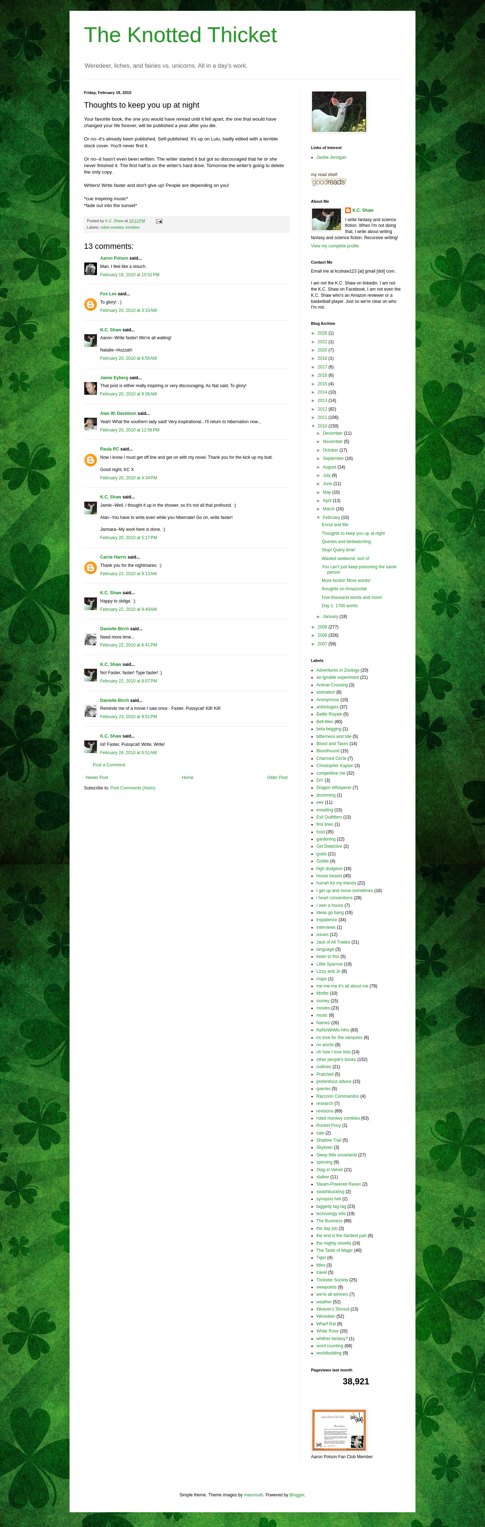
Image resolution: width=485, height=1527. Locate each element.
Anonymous (327, 699)
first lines (324, 824)
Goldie (322, 861)
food (320, 831)
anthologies (327, 706)
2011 (323, 417)
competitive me (331, 773)
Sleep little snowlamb (336, 1154)
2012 (323, 409)
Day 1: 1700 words (340, 605)
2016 (323, 375)
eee (320, 802)
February (332, 517)
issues (322, 934)
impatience (326, 919)
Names (323, 1022)
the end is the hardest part (341, 1235)
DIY (320, 780)
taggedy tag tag (331, 1206)
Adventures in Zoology (337, 670)
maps (321, 978)
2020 (323, 350)
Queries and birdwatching (346, 541)
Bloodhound (327, 750)
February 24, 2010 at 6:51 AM (128, 752)
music (322, 1015)
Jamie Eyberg (114, 377)
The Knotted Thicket (180, 35)
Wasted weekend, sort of (345, 558)
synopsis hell (328, 1198)
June (328, 483)
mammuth (253, 1494)
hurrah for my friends (336, 883)
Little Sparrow (329, 964)
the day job (327, 1228)
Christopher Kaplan (334, 765)
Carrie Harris (113, 557)
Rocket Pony (328, 1125)
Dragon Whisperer (333, 787)
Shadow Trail (328, 1140)
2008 (323, 635)
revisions (324, 1111)
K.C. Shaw (110, 329)
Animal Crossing (332, 685)
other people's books (336, 1059)
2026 (323, 333)
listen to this (327, 956)
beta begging (328, 728)
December (333, 433)
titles (320, 1265)
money (322, 1000)
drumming (325, 795)
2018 (323, 358)
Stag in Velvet (329, 1169)
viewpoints (326, 1287)
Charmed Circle (331, 758)
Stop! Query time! (338, 549)
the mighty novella (333, 1243)
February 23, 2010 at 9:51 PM (128, 716)
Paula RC (109, 449)
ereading (324, 809)
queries (323, 1088)
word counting (329, 1345)
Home (187, 777)
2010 (323, 426)
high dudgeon (329, 868)
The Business (329, 1220)
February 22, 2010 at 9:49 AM (128, 609)
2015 (323, 383)
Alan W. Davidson (118, 413)
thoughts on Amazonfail (344, 588)
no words (325, 1044)
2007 (323, 643)
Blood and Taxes (332, 743)
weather (324, 1301)
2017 (323, 367)
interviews (325, 927)
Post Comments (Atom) (132, 788)
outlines (323, 1066)
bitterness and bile (333, 736)
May (327, 492)
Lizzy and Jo (328, 971)
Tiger (321, 1257)
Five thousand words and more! (352, 597)
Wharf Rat (326, 1323)
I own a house (329, 905)
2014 (323, 392)
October (331, 450)
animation (325, 692)
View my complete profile (335, 245)
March (329, 508)
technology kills (331, 1213)
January (331, 616)
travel (321, 1272)
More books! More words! (346, 580)
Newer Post (97, 777)
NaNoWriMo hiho (332, 1030)
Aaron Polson (114, 258)
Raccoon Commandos (337, 1096)
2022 (323, 341)
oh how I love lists (333, 1051)
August (330, 467)
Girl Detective (329, 846)
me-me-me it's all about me (342, 986)
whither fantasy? (332, 1338)
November (333, 441)
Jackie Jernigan (331, 157)
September (334, 458)
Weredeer (325, 1316)
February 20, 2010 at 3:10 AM (128, 310)
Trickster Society (332, 1279)
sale (320, 1133)
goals (321, 853)
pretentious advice (333, 1081)
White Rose (327, 1331)
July (327, 475)
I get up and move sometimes (344, 890)
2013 (323, 400)
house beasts (329, 875)
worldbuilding (329, 1353)
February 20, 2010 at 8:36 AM (128, 394)
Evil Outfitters (329, 817)
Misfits (322, 993)
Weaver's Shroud (332, 1309)
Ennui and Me (335, 524)
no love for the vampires (339, 1037)
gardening (325, 839)
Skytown (324, 1147)
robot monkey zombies (120, 227)
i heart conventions (334, 897)
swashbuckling (330, 1191)
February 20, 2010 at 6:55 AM (128, 358)
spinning (324, 1162)
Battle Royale (329, 714)
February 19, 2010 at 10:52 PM (129, 274)
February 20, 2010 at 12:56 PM (129, 430)
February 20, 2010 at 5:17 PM (128, 537)
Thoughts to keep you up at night (353, 533)
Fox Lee (108, 293)
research (324, 1103)
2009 (323, 627)
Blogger (297, 1494)
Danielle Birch (114, 628)
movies (323, 1008)
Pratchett (325, 1074)
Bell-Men (324, 721)
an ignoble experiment (337, 677)
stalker (322, 1176)
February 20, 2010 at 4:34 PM (128, 477)
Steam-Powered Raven (338, 1184)
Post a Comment (109, 764)
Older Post (277, 777)
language (325, 949)
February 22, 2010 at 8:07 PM (128, 681)
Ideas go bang (330, 912)
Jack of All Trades (333, 942)
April (328, 500)
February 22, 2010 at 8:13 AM (128, 573)
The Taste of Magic (334, 1250)
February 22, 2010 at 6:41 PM (128, 645)
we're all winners (332, 1294)
